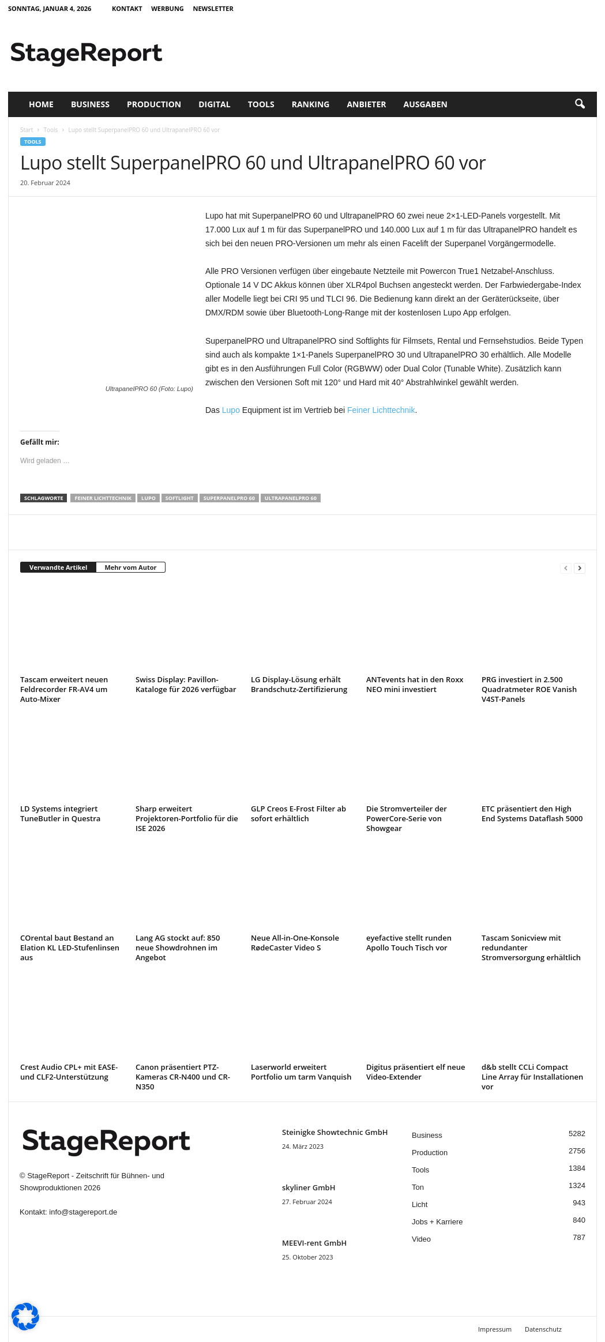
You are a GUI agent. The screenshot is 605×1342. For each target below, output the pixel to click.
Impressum (495, 1329)
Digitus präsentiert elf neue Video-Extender (415, 1072)
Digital (214, 104)
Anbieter (366, 104)
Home (41, 104)
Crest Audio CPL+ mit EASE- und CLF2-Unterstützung (69, 1072)
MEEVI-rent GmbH (314, 1243)
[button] (579, 104)
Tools (261, 104)
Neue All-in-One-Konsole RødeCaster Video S (295, 943)
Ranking (311, 104)
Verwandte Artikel (58, 567)
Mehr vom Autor (130, 567)
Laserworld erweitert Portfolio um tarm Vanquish (301, 1072)
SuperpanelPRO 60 (229, 498)
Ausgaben (426, 104)
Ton (418, 1187)
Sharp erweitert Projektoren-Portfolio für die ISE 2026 (187, 818)
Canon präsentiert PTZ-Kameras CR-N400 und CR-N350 (183, 1077)
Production (154, 104)
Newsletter (213, 8)
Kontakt (127, 8)
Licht (419, 1204)
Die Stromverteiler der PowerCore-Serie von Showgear (406, 818)
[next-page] (579, 568)
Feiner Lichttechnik (381, 410)
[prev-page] (566, 568)
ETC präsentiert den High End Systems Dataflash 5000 (532, 813)
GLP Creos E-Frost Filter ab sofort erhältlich (298, 813)
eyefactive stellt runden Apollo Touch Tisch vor (409, 943)
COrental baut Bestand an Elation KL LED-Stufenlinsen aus (69, 948)
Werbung (167, 8)
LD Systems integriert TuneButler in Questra (60, 813)
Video (421, 1239)
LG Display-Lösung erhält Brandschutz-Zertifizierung (299, 684)
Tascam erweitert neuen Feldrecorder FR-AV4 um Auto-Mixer (64, 689)
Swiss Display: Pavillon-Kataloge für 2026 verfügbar (186, 684)
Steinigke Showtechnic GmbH (335, 1132)
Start (26, 130)
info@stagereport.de (83, 1212)
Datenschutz (543, 1329)
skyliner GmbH (308, 1187)
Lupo (231, 410)
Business (90, 104)
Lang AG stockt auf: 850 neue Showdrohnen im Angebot (178, 948)
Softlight (180, 498)
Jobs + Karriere (437, 1221)
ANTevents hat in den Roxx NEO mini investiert (415, 684)
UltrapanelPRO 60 (291, 498)
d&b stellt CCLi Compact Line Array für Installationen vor (532, 1077)
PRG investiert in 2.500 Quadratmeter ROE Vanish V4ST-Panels (529, 689)
